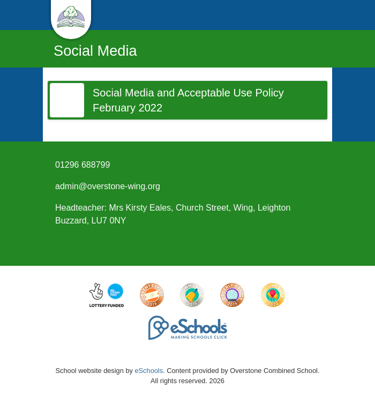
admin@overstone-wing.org (107, 186)
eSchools (148, 371)
